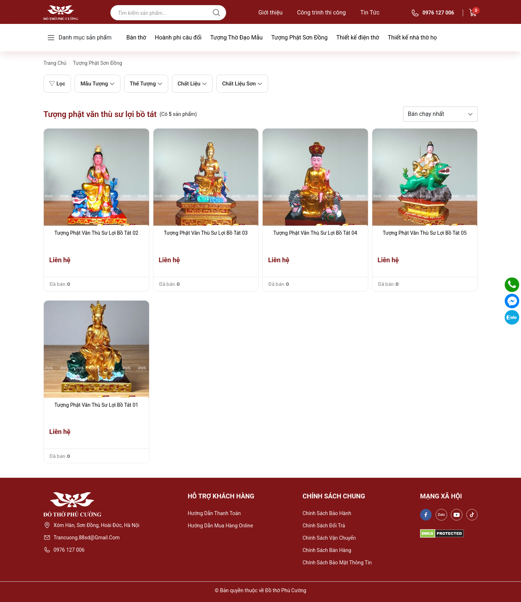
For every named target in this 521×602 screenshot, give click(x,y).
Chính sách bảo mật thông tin (337, 562)
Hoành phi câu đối (178, 37)
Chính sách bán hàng (326, 550)
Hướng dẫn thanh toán (214, 513)
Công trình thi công (321, 13)
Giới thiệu (270, 13)
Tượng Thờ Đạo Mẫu (236, 37)
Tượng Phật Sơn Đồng (299, 37)
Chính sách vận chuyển (329, 538)
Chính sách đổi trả (323, 525)
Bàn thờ (136, 37)
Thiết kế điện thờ (357, 37)
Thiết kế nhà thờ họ (412, 37)
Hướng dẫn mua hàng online (220, 525)
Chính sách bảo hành (326, 513)
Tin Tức (370, 13)
